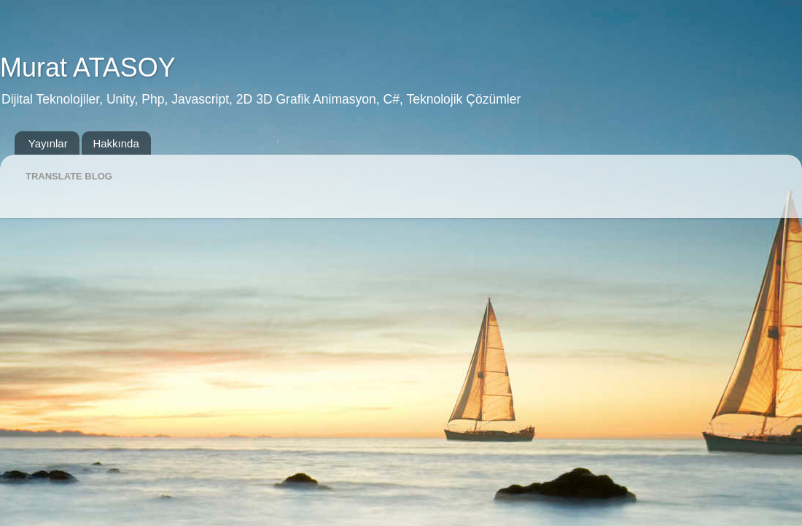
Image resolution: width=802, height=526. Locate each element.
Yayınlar (48, 143)
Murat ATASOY (88, 67)
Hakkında (116, 143)
